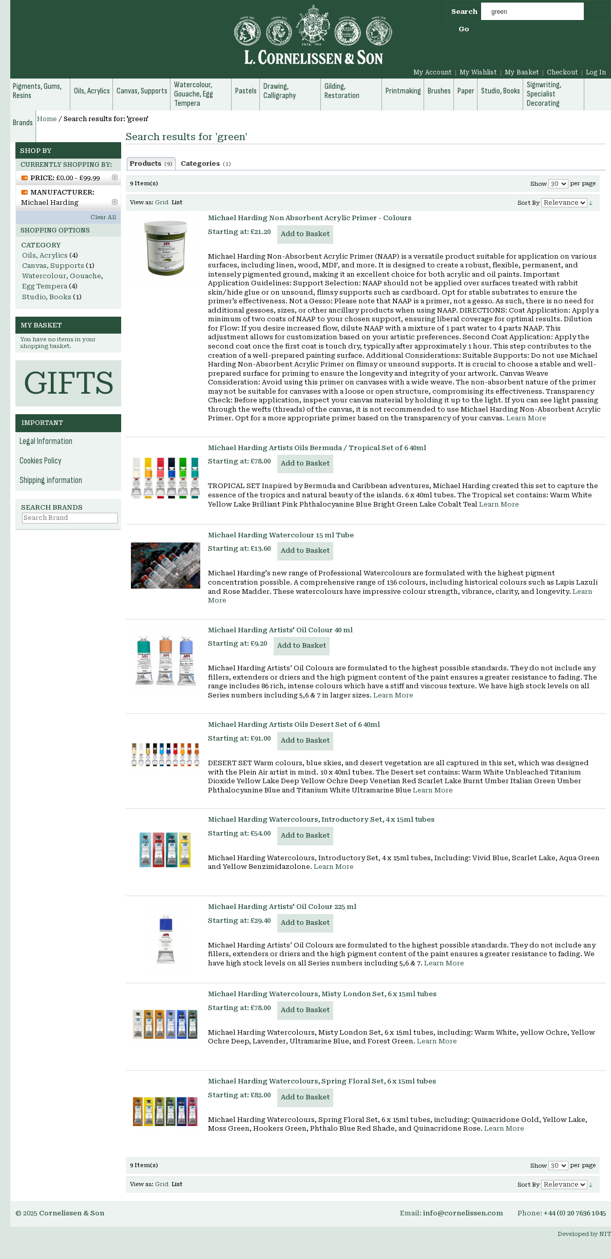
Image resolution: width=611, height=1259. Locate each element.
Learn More (526, 418)
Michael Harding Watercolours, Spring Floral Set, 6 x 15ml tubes (322, 1081)
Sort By (529, 203)
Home (47, 119)
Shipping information (51, 480)
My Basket (522, 72)
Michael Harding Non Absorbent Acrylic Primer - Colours (309, 218)
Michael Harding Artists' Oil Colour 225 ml (282, 907)
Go (464, 29)
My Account (432, 72)
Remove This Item (115, 177)
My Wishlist (478, 72)
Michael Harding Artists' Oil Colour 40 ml (280, 630)
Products (151, 163)
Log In (596, 72)
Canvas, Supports (53, 265)
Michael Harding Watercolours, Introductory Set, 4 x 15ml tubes (321, 819)
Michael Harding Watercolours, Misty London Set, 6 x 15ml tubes (322, 994)
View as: (142, 202)
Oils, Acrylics (45, 255)
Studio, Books (46, 297)
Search (464, 11)
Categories (206, 163)
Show (538, 184)
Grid (161, 202)
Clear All (103, 217)
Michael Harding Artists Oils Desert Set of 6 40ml (294, 724)
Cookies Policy (41, 461)
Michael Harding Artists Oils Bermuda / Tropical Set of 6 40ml (317, 448)
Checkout (562, 72)
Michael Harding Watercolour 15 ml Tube (281, 535)
